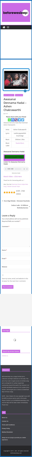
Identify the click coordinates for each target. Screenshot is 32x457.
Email (4, 258)
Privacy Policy (6, 428)
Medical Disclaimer (7, 432)
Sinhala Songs (19, 95)
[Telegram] (19, 119)
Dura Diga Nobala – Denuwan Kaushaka (16, 201)
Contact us (5, 356)
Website (4, 267)
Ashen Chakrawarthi (9, 95)
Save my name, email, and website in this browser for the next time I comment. (15, 280)
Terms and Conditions (8, 425)
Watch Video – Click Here (13, 176)
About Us (4, 417)
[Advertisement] (16, 44)
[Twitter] (22, 119)
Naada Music (20, 143)
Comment (5, 226)
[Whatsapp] (9, 119)
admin (6, 113)
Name (4, 250)
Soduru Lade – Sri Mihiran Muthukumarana (20, 206)
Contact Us (5, 421)
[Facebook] (12, 119)
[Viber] (16, 119)
